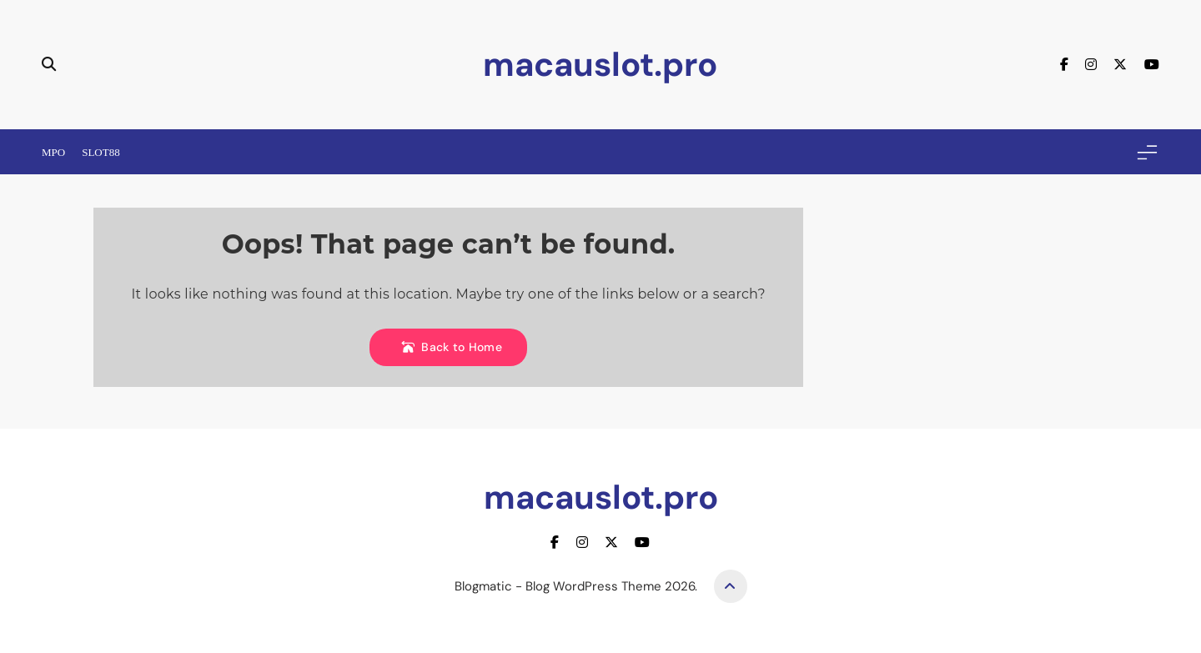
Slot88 (101, 152)
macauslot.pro (600, 64)
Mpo (53, 152)
